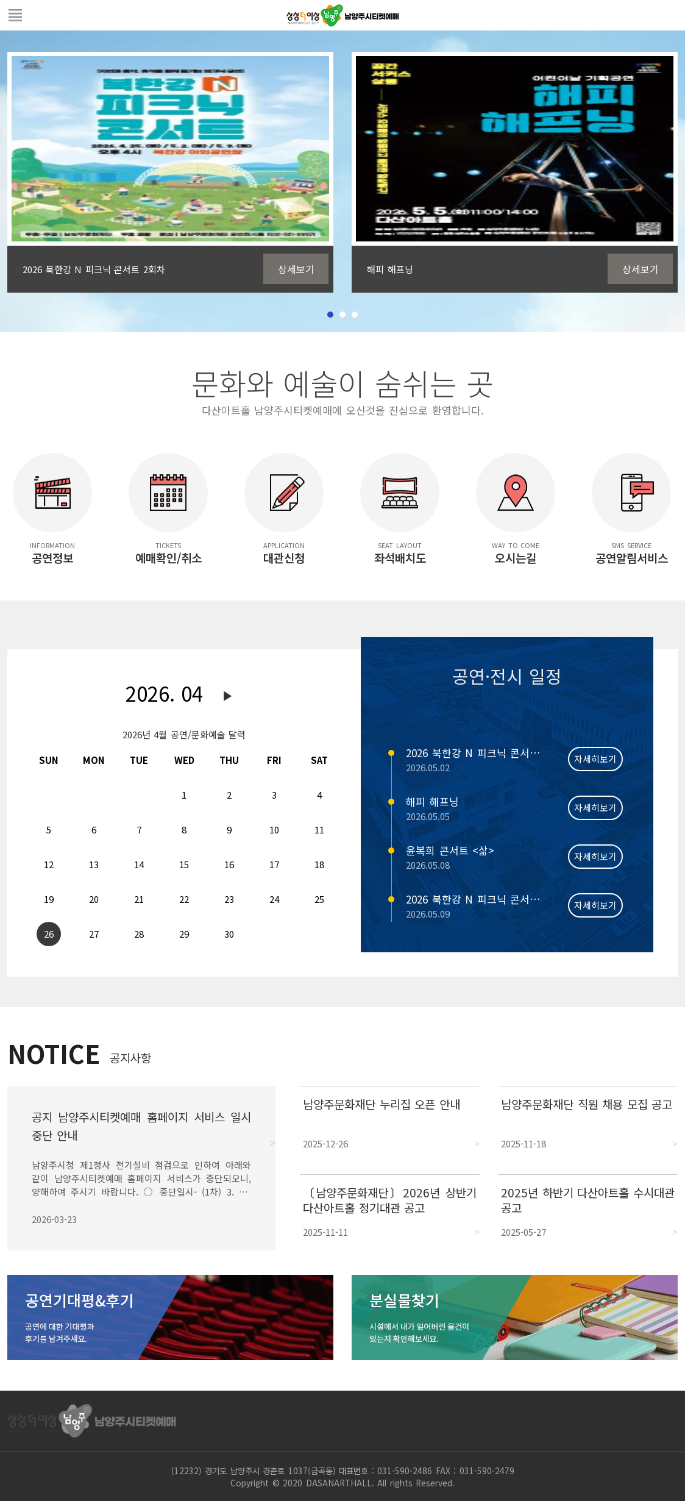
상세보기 (296, 269)
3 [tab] (355, 315)
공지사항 (130, 1057)
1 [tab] (330, 315)
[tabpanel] (170, 172)
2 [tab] (342, 315)
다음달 (228, 696)
